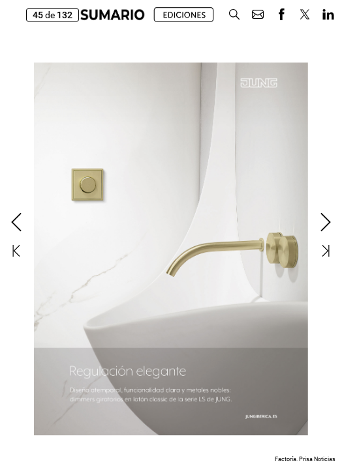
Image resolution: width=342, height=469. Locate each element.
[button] (234, 14)
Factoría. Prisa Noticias (305, 459)
